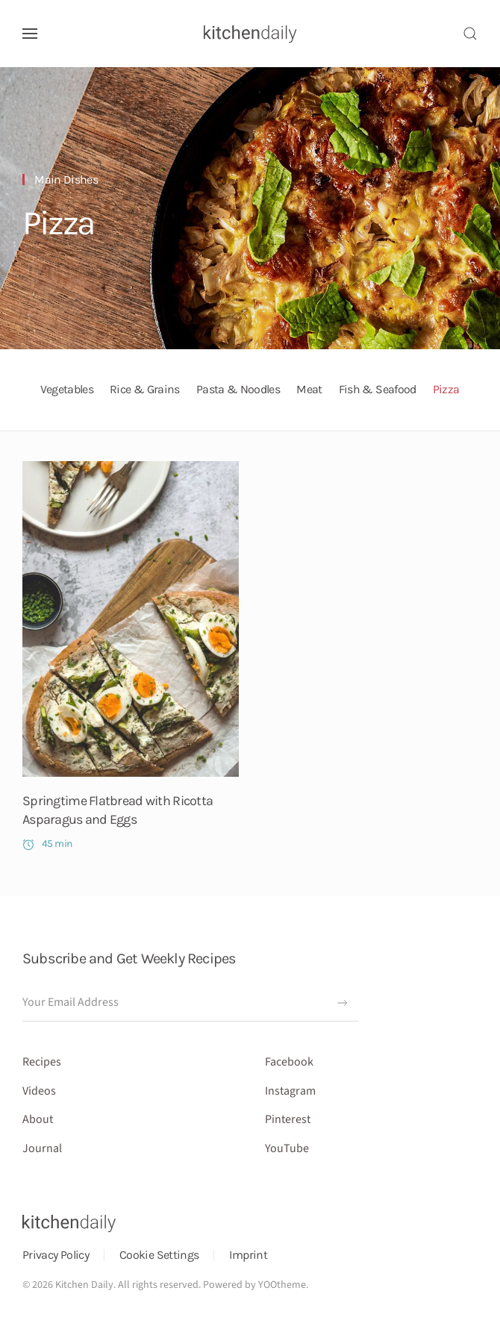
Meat (309, 389)
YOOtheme (282, 1284)
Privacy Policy (55, 1255)
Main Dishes (66, 179)
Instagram (290, 1091)
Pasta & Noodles (238, 389)
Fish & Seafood (377, 389)
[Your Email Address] (190, 1003)
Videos (39, 1091)
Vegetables (66, 389)
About (37, 1119)
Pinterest (287, 1119)
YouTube (287, 1148)
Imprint (248, 1255)
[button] (29, 33)
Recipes (41, 1062)
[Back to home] (250, 33)
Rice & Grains (145, 389)
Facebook (289, 1062)
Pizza (57, 223)
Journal (42, 1148)
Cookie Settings (159, 1255)
